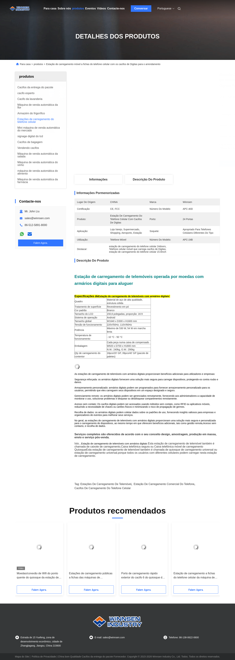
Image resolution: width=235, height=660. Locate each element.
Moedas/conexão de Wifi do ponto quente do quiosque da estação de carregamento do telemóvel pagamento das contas (38, 576)
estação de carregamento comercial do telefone (164, 484)
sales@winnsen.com (37, 218)
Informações (98, 179)
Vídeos (101, 8)
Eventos (90, 8)
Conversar (141, 8)
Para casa (50, 8)
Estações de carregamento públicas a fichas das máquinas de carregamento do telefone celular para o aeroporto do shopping (90, 576)
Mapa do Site (22, 656)
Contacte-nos (116, 8)
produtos (78, 8)
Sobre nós (64, 8)
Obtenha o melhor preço (165, 163)
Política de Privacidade (44, 656)
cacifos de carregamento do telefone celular (102, 488)
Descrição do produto (149, 179)
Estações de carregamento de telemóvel (106, 484)
